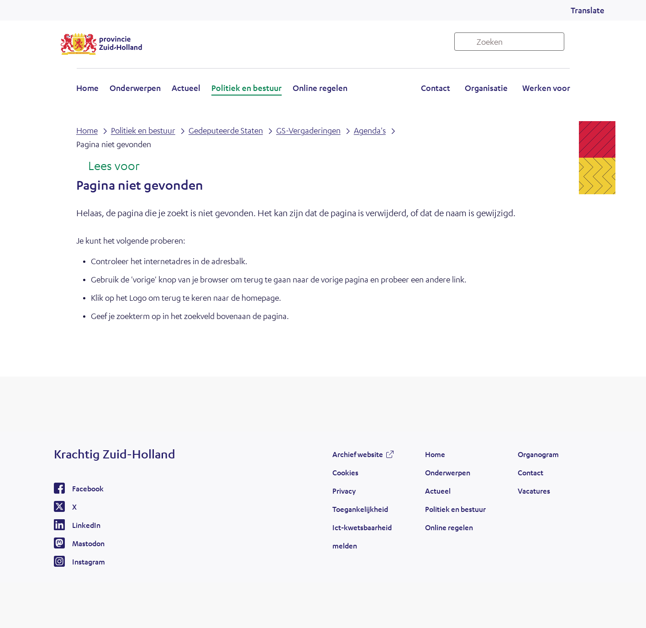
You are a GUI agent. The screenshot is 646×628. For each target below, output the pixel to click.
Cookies (345, 472)
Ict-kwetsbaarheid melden (362, 536)
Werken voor (546, 88)
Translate (587, 10)
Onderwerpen (135, 88)
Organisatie (486, 88)
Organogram (538, 454)
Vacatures (534, 490)
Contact (435, 88)
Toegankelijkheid (360, 509)
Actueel (186, 88)
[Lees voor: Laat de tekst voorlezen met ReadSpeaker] (108, 166)
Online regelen (320, 88)
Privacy (344, 490)
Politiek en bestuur (246, 88)
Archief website (357, 454)
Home (87, 88)
